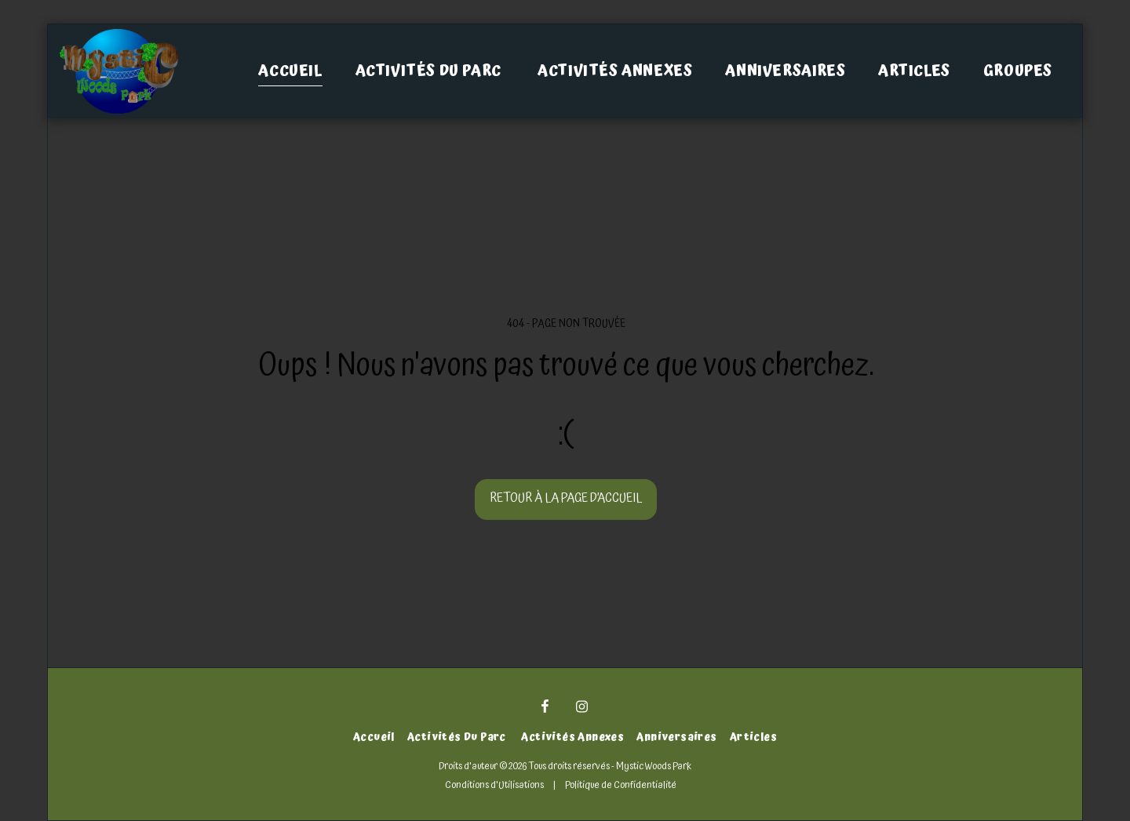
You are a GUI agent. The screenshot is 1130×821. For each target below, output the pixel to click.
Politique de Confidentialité (620, 785)
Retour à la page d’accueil (566, 498)
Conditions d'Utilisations (494, 785)
